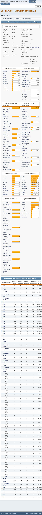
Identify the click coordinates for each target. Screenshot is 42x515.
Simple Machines (12, 513)
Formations (24, 94)
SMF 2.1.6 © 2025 (4, 513)
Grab (23, 208)
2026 (4, 285)
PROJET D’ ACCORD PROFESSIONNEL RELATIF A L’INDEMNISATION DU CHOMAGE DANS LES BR (7, 121)
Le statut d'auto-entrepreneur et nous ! (7, 157)
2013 (4, 331)
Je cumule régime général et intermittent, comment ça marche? (7, 111)
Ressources (24, 92)
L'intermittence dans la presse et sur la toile (7, 146)
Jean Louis (24, 215)
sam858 (5, 88)
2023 (4, 306)
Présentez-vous (25, 80)
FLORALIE (5, 83)
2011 (4, 336)
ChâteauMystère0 (26, 213)
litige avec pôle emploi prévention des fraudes (7, 152)
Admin (4, 85)
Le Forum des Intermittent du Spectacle (18, 11)
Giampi (4, 77)
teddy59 (5, 71)
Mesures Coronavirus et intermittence (6, 130)
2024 (4, 304)
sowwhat (5, 79)
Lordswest (5, 194)
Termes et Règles (32, 513)
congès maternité (7, 169)
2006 (4, 497)
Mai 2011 (7, 367)
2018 (4, 319)
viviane (4, 75)
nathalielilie (5, 90)
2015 (4, 326)
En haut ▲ (39, 513)
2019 (4, 316)
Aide (27, 513)
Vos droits (24, 78)
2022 (4, 309)
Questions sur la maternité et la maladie (26, 86)
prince (4, 184)
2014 (4, 328)
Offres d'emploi (25, 99)
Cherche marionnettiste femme (6, 238)
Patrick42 (24, 210)
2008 (4, 492)
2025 (4, 302)
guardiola (24, 206)
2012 (4, 333)
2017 (4, 321)
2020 (4, 314)
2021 (4, 311)
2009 (4, 489)
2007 (4, 494)
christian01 (5, 81)
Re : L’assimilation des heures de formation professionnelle (7, 231)
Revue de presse (26, 82)
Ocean (4, 186)
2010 (4, 487)
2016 (4, 323)
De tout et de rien (26, 90)
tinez (4, 192)
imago (4, 73)
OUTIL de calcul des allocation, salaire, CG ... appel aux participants (7, 164)
